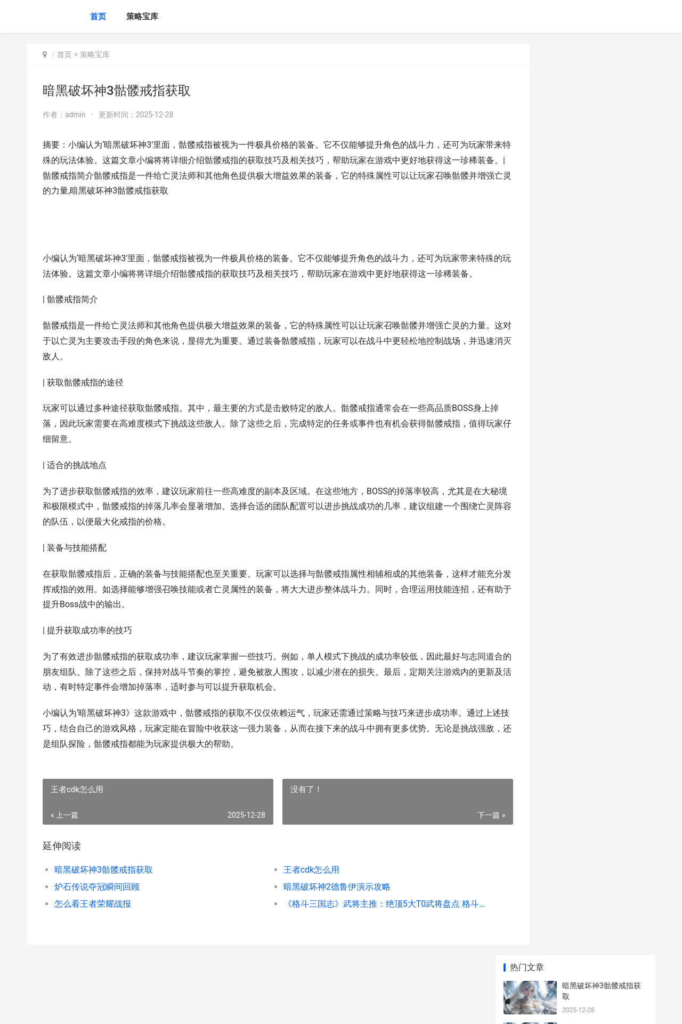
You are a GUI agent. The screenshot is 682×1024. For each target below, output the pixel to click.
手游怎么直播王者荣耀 (599, 443)
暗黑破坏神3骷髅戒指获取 (103, 885)
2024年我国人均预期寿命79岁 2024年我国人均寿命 (604, 739)
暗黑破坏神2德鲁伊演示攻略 (314, 902)
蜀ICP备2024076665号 (171, 1007)
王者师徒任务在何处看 (599, 360)
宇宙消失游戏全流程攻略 (603, 484)
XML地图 (219, 1007)
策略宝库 (142, 16)
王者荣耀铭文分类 (592, 318)
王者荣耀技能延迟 (592, 401)
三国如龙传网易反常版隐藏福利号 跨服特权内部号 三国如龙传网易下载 (604, 780)
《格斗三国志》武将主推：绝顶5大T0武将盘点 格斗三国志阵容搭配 (354, 919)
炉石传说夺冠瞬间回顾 (97, 902)
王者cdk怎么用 (289, 885)
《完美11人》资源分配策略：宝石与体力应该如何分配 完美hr (603, 614)
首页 (98, 16)
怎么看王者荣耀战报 (92, 919)
